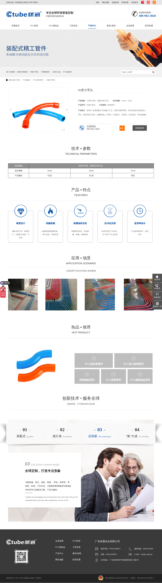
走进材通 (130, 26)
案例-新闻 (111, 26)
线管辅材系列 (87, 380)
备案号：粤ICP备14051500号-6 (142, 578)
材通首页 (16, 26)
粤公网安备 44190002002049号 (116, 578)
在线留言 (134, 2)
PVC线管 (34, 26)
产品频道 (26, 80)
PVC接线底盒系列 (140, 380)
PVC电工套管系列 (133, 364)
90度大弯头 (34, 72)
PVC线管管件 (38, 80)
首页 (18, 80)
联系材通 (125, 2)
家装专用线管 (22, 72)
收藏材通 (115, 2)
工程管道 (73, 26)
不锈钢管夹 (45, 72)
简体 (97, 2)
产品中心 (92, 26)
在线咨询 (139, 128)
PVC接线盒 (54, 26)
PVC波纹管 (67, 72)
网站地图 (105, 2)
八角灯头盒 (56, 72)
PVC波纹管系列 (93, 364)
